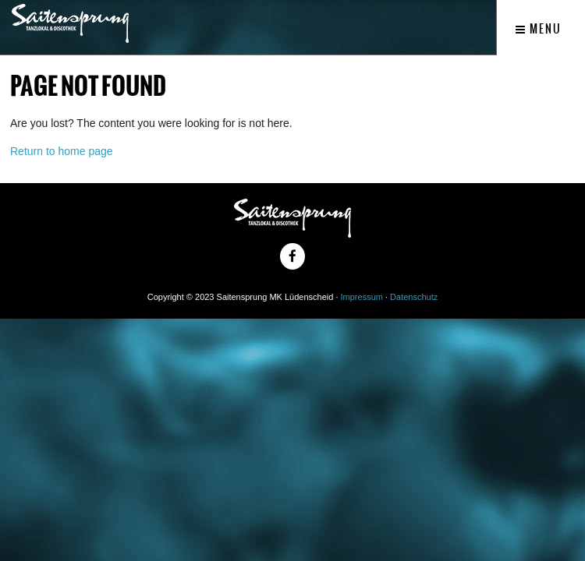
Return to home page (61, 151)
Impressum (362, 297)
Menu (539, 28)
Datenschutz (414, 297)
